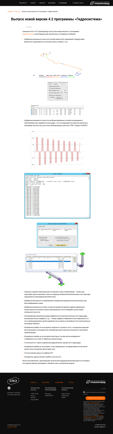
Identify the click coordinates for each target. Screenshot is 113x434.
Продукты (22, 3)
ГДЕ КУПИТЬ (45, 382)
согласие (94, 418)
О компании (63, 3)
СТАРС (64, 397)
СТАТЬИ (71, 382)
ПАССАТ (33, 397)
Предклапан (65, 395)
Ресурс (33, 395)
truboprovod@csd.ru (99, 427)
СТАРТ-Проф (34, 393)
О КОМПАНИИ (59, 382)
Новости (42, 3)
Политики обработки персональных (93, 416)
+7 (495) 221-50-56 (77, 3)
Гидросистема (28, 34)
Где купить (52, 3)
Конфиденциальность (14, 425)
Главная (10, 11)
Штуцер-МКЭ (34, 399)
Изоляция (48, 393)
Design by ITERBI (12, 427)
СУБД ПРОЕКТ (49, 395)
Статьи (32, 3)
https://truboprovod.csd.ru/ (94, 403)
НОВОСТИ (33, 382)
